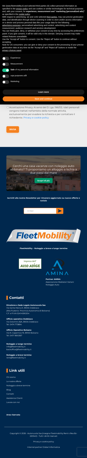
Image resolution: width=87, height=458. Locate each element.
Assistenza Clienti (14, 398)
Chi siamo (11, 377)
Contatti (10, 394)
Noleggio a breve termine (18, 385)
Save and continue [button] (43, 99)
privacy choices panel (11, 50)
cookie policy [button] (24, 14)
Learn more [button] (43, 92)
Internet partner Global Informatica (43, 447)
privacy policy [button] (22, 9)
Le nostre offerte (13, 381)
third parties (52, 17)
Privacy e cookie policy (36, 117)
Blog (8, 390)
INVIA (12, 129)
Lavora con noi (13, 402)
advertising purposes (11, 25)
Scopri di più (43, 180)
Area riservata (13, 415)
